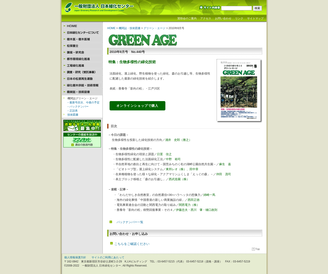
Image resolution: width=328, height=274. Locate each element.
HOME (82, 26)
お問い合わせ (223, 18)
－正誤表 (72, 110)
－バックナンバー (78, 106)
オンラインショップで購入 (137, 105)
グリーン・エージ (154, 28)
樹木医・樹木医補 (82, 39)
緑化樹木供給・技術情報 (82, 85)
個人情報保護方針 (75, 257)
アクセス (205, 18)
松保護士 (82, 45)
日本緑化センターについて (82, 32)
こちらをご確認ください (131, 244)
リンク (239, 18)
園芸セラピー (82, 72)
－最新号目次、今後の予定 (83, 102)
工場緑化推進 (82, 65)
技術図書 (72, 114)
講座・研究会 (82, 52)
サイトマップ (255, 18)
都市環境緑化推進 (82, 59)
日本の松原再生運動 (82, 78)
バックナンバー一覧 (130, 222)
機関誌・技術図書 (82, 92)
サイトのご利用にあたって (108, 257)
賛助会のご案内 (187, 18)
